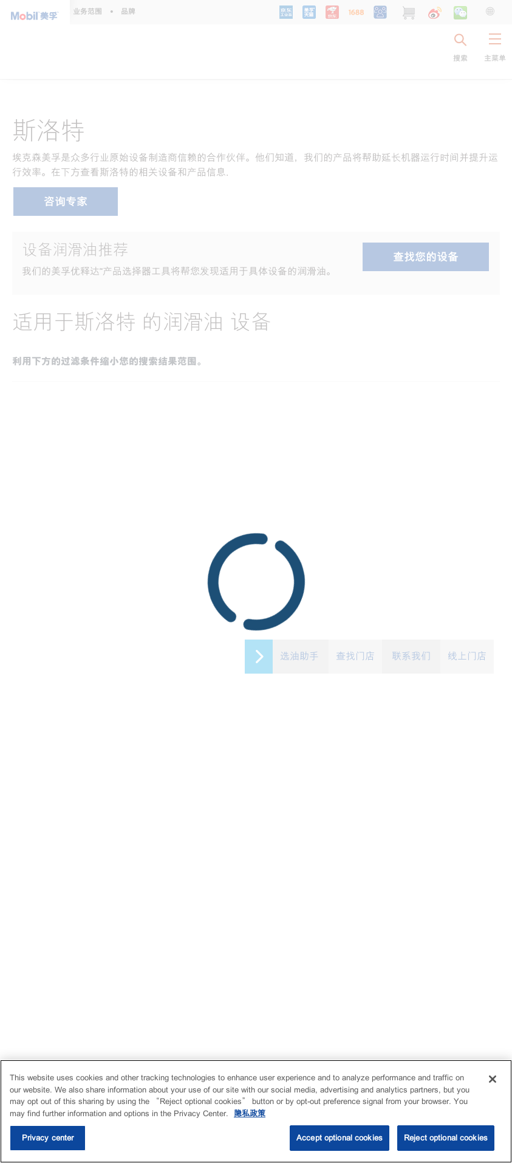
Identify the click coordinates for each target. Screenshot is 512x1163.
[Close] (492, 1079)
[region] (256, 1111)
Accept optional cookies (339, 1137)
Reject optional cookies (446, 1137)
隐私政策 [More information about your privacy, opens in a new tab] (249, 1113)
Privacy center (48, 1137)
